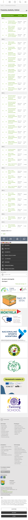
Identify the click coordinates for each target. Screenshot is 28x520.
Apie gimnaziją (4, 425)
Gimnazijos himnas (4, 432)
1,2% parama (6, 259)
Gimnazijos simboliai (5, 431)
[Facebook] (2, 477)
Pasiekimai (5, 262)
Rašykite (3, 471)
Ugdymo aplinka (4, 427)
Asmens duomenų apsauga (20, 449)
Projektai (5, 245)
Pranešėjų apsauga (18, 453)
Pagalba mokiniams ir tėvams (20, 428)
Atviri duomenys (17, 463)
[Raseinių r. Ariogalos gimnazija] (3, 1)
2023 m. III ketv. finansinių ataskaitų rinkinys (11, 154)
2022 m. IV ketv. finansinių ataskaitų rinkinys (11, 172)
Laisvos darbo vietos (18, 448)
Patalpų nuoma (17, 432)
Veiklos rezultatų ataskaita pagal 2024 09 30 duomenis (12, 142)
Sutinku (14, 516)
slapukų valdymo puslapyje (19, 504)
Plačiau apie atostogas (20, 283)
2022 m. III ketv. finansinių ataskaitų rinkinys (11, 177)
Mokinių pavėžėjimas (8, 269)
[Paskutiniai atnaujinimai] (15, 2)
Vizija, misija (3, 428)
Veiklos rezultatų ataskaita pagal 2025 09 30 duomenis (12, 89)
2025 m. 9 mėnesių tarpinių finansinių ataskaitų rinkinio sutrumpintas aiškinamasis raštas (11, 77)
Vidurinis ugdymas (18, 425)
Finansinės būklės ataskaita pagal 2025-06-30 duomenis (12, 65)
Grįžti (4, 234)
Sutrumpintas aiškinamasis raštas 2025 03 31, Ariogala (12, 53)
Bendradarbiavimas (4, 435)
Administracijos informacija (10, 5)
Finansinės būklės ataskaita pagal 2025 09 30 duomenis (12, 83)
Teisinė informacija (18, 462)
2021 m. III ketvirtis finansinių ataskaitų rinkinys (11, 199)
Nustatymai (14, 509)
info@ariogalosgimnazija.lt (8, 491)
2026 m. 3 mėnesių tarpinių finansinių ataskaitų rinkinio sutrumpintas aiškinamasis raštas (11, 29)
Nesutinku (14, 512)
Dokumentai (6, 252)
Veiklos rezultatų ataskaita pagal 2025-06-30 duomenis (12, 70)
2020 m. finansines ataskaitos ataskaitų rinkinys (12, 218)
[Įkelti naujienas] (9, 2)
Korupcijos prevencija (18, 459)
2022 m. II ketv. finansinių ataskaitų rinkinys (11, 182)
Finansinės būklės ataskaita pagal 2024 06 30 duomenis (12, 121)
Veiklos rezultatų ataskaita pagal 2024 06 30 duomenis (12, 137)
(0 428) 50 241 (4, 490)
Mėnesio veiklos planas (9, 255)
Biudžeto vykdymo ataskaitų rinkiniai (6, 447)
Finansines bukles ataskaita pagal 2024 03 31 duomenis (12, 116)
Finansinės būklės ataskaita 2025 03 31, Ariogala (12, 48)
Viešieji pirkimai (4, 453)
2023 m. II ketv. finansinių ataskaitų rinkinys (11, 160)
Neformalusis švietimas (19, 427)
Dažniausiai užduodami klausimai (21, 452)
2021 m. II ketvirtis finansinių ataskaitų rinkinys (11, 205)
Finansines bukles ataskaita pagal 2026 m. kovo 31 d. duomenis (12, 22)
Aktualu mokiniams (18, 458)
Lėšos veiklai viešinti (4, 450)
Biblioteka (6, 249)
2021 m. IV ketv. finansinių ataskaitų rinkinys (11, 194)
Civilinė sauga (17, 460)
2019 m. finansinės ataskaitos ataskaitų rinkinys (12, 226)
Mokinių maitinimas (7, 265)
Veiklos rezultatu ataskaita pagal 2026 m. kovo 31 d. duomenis (12, 35)
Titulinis (2, 5)
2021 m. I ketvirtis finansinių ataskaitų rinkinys (11, 210)
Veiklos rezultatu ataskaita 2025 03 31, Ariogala (12, 43)
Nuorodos (16, 446)
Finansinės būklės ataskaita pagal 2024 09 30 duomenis (12, 127)
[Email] (4, 477)
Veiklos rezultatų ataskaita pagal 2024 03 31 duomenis (12, 132)
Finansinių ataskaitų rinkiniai (6, 449)
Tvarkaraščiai (5, 419)
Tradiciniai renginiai (4, 434)
